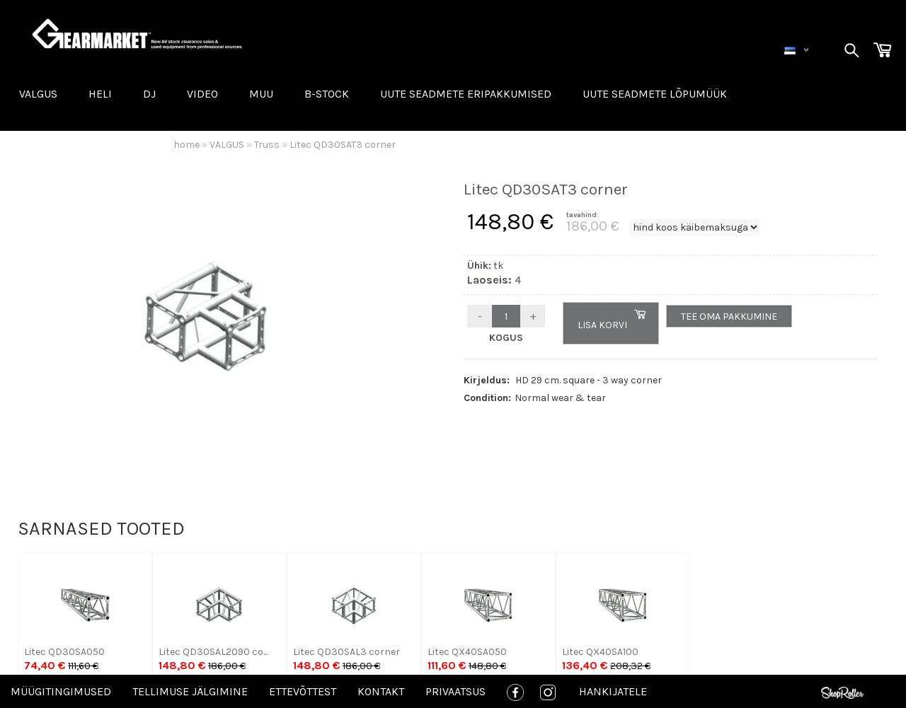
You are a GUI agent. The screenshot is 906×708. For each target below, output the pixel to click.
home (186, 145)
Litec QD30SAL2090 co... (213, 652)
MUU (261, 93)
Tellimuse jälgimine (190, 691)
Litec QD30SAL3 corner (346, 652)
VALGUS (38, 93)
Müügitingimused (61, 691)
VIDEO (202, 93)
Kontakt (380, 691)
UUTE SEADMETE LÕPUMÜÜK (655, 93)
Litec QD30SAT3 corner (342, 145)
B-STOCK (326, 93)
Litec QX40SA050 (467, 652)
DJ (149, 93)
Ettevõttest (302, 691)
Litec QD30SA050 (64, 652)
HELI (100, 93)
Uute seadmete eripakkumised (465, 93)
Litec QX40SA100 (600, 652)
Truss (267, 145)
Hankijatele (613, 691)
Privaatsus (455, 691)
